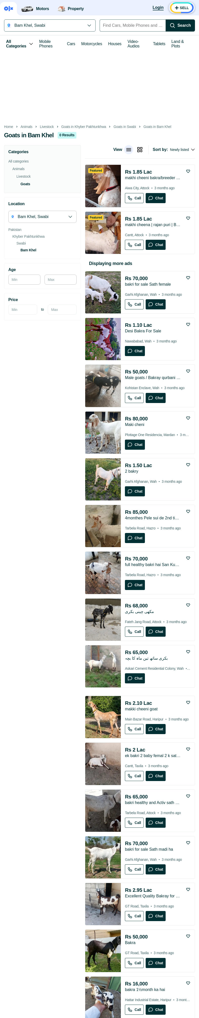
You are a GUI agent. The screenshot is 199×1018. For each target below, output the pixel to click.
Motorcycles (91, 44)
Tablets (159, 44)
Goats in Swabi (125, 127)
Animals (26, 127)
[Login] (158, 7)
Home (8, 127)
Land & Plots (177, 43)
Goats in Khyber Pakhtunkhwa (83, 127)
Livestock (47, 127)
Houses (115, 44)
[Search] (180, 25)
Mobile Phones (46, 43)
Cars (71, 44)
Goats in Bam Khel (157, 127)
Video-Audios (133, 43)
